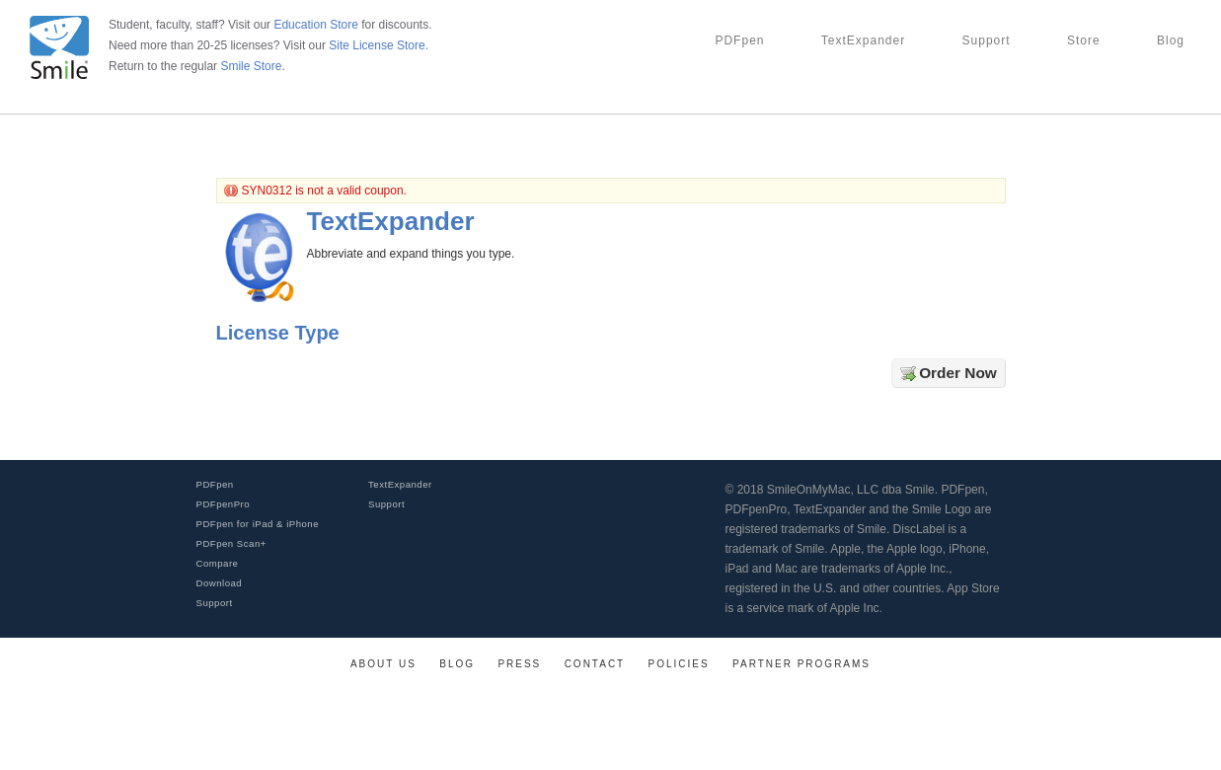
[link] (1166, 741)
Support (986, 40)
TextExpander (863, 40)
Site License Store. (378, 45)
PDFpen (739, 40)
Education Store (315, 25)
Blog (1170, 40)
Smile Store (250, 66)
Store (1084, 40)
